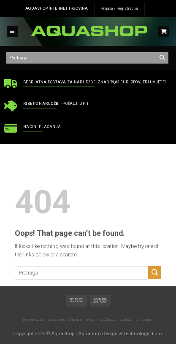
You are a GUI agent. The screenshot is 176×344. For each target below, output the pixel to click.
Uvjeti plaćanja (101, 320)
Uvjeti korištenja (65, 320)
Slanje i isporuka (136, 320)
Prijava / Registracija (119, 8)
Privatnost (33, 320)
